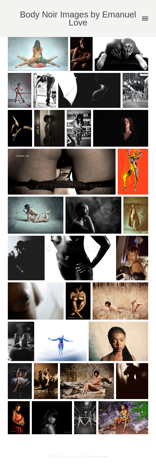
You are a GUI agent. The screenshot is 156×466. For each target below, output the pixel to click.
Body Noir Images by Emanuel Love (79, 18)
